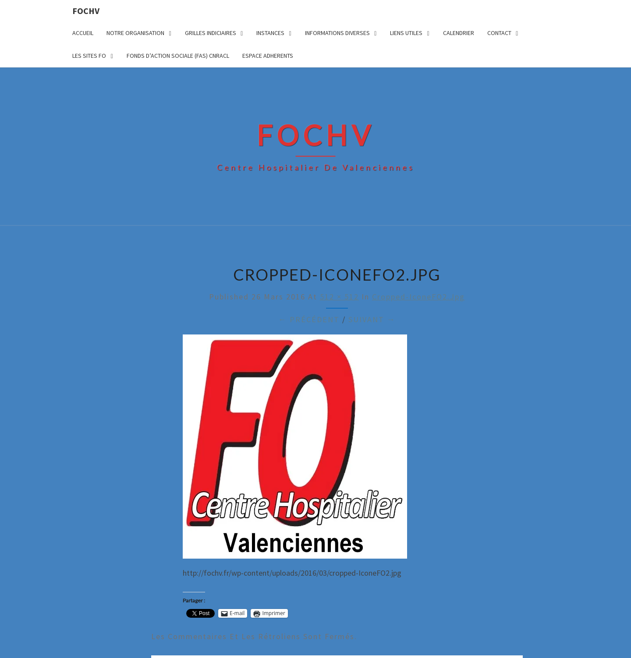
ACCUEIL (82, 33)
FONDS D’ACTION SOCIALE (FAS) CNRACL (178, 56)
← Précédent (309, 319)
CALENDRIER (458, 33)
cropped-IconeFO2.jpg (418, 297)
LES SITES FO (89, 56)
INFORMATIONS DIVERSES (337, 33)
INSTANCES (270, 33)
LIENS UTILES (406, 33)
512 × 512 (339, 297)
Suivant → (372, 319)
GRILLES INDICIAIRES (210, 33)
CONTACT (499, 33)
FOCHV (85, 10)
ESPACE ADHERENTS (267, 56)
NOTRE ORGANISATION (135, 33)
